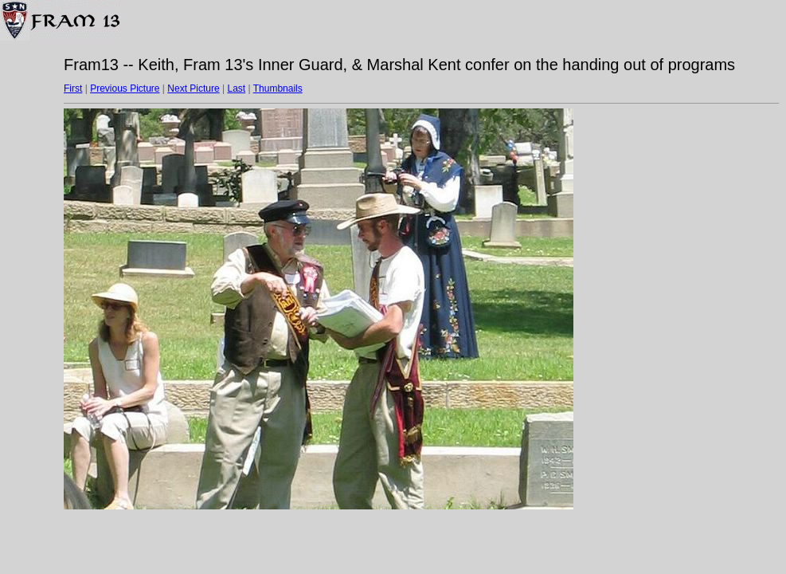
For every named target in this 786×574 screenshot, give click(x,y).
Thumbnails (278, 88)
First (73, 88)
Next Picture (193, 88)
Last (236, 88)
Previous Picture (124, 88)
